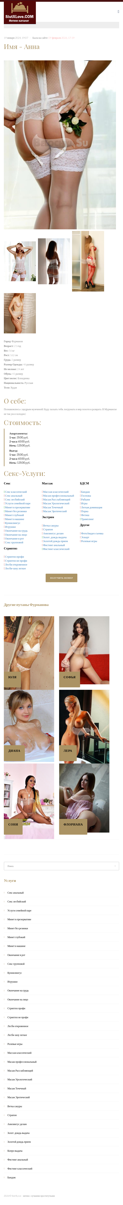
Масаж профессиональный (58, 495)
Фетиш (85, 515)
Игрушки (10, 526)
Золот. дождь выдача (55, 537)
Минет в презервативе (17, 507)
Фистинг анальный (54, 545)
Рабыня (85, 499)
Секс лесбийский (15, 499)
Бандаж (85, 491)
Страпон (48, 529)
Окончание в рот (14, 538)
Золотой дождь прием (55, 541)
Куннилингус (12, 523)
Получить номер (61, 578)
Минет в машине (14, 519)
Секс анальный (13, 495)
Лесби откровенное (16, 564)
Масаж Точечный (53, 507)
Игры (84, 503)
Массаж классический (56, 491)
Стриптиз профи (14, 556)
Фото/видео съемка (92, 533)
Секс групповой (14, 542)
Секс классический (16, 491)
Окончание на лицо (16, 534)
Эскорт (85, 537)
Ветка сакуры (51, 525)
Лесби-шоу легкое (15, 568)
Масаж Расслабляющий (56, 499)
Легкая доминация (91, 507)
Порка (84, 511)
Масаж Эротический (55, 511)
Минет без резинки (16, 511)
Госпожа (86, 495)
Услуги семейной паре (18, 503)
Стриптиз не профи (16, 560)
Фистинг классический (56, 549)
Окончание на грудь (16, 530)
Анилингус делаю (53, 533)
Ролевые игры (89, 541)
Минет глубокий (14, 515)
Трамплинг (87, 519)
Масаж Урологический (56, 503)
